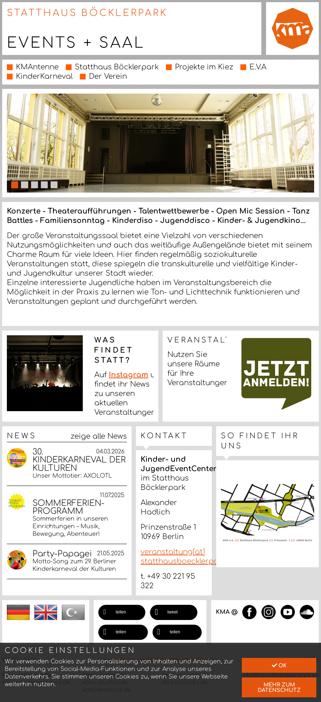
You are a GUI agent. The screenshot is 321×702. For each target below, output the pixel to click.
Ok (279, 665)
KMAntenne (37, 67)
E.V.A (257, 67)
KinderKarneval (44, 76)
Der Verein (108, 76)
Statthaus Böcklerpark (117, 67)
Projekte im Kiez (204, 67)
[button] (121, 612)
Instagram (128, 375)
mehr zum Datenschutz (279, 687)
